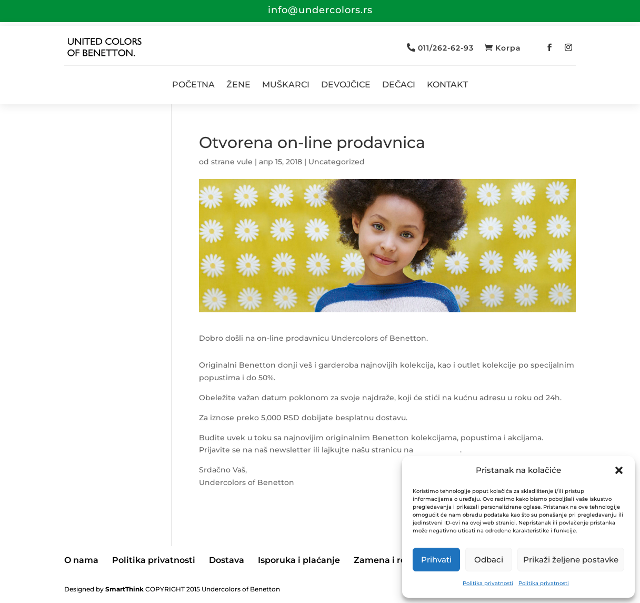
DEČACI (398, 85)
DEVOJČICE (346, 85)
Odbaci (488, 560)
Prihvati (436, 560)
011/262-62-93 (446, 48)
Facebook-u (437, 449)
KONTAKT (447, 85)
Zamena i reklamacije (401, 560)
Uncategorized (336, 161)
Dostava (226, 560)
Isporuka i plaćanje (299, 560)
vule (245, 161)
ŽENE (238, 85)
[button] (619, 470)
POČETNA (193, 85)
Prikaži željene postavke (570, 560)
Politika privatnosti (488, 583)
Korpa (508, 48)
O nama (81, 560)
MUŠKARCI (285, 85)
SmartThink (124, 589)
